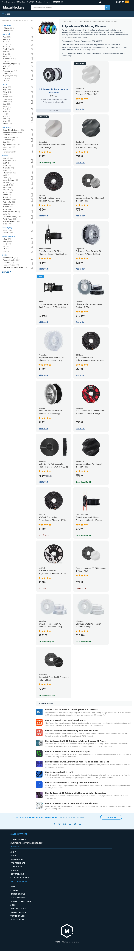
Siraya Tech (9, 209)
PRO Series (9, 199)
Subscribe (111, 817)
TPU (6, 78)
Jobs (13, 905)
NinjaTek (8, 190)
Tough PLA (8, 49)
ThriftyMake (9, 219)
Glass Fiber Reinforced (13, 132)
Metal (7, 56)
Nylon (7, 54)
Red (6, 94)
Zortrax (7, 224)
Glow (6, 142)
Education (16, 867)
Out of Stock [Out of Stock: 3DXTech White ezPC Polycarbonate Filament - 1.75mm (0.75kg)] (44, 588)
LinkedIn (69, 824)
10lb (6, 251)
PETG (7, 44)
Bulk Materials (10, 257)
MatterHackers (10, 180)
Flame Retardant (10, 137)
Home (64, 21)
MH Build (8, 182)
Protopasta (9, 202)
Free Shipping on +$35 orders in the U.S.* (18, 2)
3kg (6, 246)
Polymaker (9, 204)
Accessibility (17, 919)
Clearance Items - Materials (15, 267)
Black (7, 87)
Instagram (64, 824)
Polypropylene (10, 76)
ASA (6, 51)
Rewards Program (20, 901)
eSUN (7, 170)
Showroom (16, 859)
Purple (7, 106)
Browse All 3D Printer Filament (17, 21)
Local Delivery (18, 897)
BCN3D (7, 165)
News (13, 856)
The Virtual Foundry (12, 217)
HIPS (6, 68)
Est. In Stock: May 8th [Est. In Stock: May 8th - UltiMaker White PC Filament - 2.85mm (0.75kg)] (83, 642)
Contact (14, 890)
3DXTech (8, 158)
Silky (6, 149)
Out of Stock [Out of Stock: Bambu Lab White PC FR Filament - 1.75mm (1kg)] (81, 588)
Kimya (7, 178)
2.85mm (8, 30)
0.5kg (7, 239)
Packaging (7, 227)
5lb (6, 249)
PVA (6, 61)
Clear (6, 116)
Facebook (54, 824)
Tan (6, 114)
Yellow (7, 99)
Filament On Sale (11, 265)
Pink (6, 109)
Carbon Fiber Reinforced (13, 130)
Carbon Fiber (9, 59)
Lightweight (9, 147)
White (7, 92)
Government (17, 874)
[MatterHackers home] (67, 931)
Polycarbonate (10, 71)
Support (15, 870)
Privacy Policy (18, 912)
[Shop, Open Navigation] (6, 14)
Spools (8, 233)
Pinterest (74, 824)
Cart (122, 2)
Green (7, 102)
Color (4, 84)
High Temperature (11, 144)
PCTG (6, 46)
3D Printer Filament (82, 21)
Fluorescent (9, 140)
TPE (6, 81)
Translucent (9, 152)
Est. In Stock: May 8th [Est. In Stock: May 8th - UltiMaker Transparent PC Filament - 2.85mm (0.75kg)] (46, 642)
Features (6, 127)
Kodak (6, 175)
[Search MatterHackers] (107, 7)
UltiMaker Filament (11, 221)
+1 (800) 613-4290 (58, 2)
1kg (7, 244)
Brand (5, 155)
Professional (17, 863)
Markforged (8, 187)
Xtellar (6, 214)
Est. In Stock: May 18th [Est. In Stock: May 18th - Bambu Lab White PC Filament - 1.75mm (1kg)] (47, 163)
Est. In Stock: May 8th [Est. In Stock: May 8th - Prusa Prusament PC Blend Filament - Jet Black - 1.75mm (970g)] (83, 535)
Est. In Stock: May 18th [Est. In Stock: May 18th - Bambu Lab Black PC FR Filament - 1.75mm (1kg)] (47, 695)
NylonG (7, 192)
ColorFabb (8, 168)
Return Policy (18, 908)
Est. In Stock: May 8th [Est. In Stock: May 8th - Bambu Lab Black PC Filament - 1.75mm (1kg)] (83, 482)
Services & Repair (19, 878)
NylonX (7, 197)
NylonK (7, 195)
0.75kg (7, 241)
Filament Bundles (11, 260)
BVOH (6, 66)
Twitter (59, 824)
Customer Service (43, 2)
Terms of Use (17, 916)
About (13, 886)
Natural (7, 123)
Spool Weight (8, 236)
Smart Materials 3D (11, 212)
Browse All (7, 272)
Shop (13, 852)
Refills (7, 230)
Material (6, 34)
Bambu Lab (9, 161)
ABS (6, 39)
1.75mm (8, 28)
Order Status (17, 894)
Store (70, 21)
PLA (7, 37)
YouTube (79, 824)
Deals (4, 255)
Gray (7, 89)
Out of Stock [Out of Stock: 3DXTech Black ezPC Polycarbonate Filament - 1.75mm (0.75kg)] (44, 535)
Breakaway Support (11, 64)
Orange (8, 97)
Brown (7, 111)
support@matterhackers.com (26, 843)
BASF (6, 163)
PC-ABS (7, 73)
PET (6, 42)
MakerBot (8, 185)
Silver (6, 121)
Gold (6, 119)
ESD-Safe (8, 135)
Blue (7, 104)
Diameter (6, 25)
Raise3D (8, 207)
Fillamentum (9, 173)
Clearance (8, 262)
